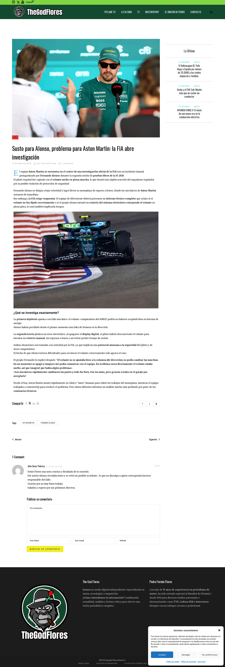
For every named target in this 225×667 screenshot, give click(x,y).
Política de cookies (173, 661)
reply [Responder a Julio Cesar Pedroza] (157, 466)
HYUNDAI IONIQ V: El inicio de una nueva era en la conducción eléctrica (189, 113)
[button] (219, 630)
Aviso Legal (201, 661)
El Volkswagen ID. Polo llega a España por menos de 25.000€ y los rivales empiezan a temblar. (189, 71)
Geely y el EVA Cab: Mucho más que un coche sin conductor (189, 93)
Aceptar (162, 655)
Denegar (186, 655)
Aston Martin (28, 423)
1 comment (67, 163)
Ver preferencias (209, 655)
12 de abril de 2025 (21, 163)
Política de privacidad (188, 661)
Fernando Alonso (48, 423)
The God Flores (48, 163)
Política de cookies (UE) (135, 663)
